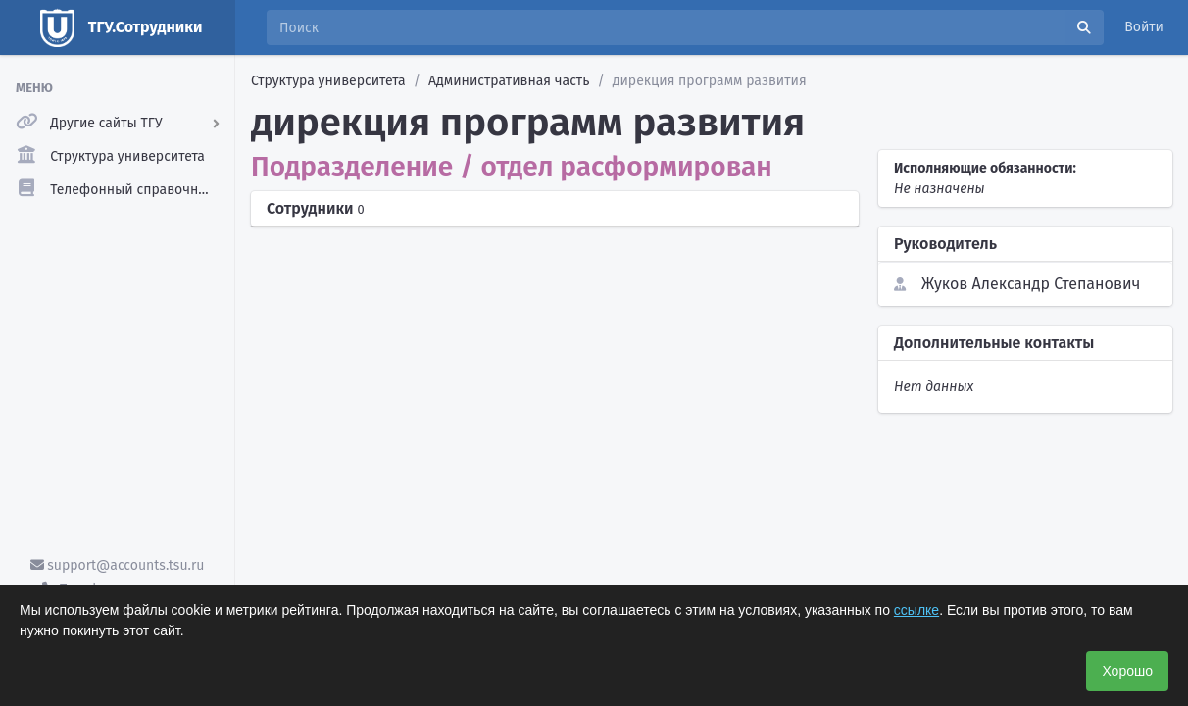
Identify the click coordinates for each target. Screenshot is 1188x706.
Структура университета (328, 81)
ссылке (916, 610)
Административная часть (508, 81)
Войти (1143, 27)
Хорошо (1127, 671)
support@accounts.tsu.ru (117, 565)
